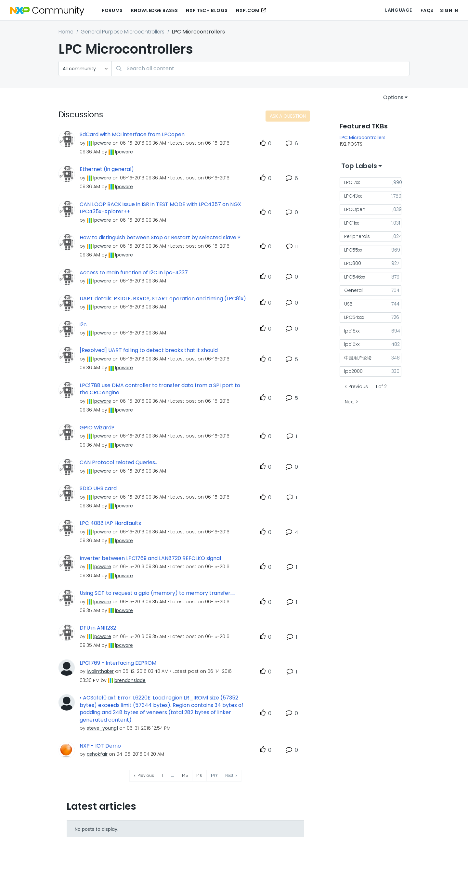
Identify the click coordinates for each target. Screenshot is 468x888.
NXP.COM (248, 10)
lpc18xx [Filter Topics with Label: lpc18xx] (351, 331)
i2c (83, 324)
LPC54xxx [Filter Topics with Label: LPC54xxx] (354, 317)
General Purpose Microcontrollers (122, 31)
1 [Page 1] (162, 775)
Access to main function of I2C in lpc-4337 (134, 272)
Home (65, 31)
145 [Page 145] (185, 775)
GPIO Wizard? (97, 427)
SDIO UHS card (98, 488)
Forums (112, 10)
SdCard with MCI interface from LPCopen (132, 134)
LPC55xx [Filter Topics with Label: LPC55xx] (353, 250)
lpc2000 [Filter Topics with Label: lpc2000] (353, 371)
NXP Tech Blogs (207, 10)
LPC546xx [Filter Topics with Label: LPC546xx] (354, 277)
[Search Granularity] (85, 68)
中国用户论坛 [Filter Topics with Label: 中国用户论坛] (357, 358)
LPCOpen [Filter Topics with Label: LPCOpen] (354, 209)
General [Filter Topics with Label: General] (353, 290)
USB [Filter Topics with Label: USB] (348, 304)
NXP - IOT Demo (100, 746)
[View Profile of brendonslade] (130, 680)
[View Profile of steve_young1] (102, 728)
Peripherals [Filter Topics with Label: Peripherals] (357, 236)
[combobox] (260, 68)
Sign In (449, 10)
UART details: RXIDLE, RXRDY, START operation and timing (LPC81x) (163, 298)
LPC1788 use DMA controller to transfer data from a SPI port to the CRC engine (160, 389)
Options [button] (393, 97)
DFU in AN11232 (98, 628)
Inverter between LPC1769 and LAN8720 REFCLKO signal (150, 558)
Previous (358, 386)
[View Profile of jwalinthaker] (100, 671)
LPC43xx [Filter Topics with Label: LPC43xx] (353, 196)
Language (398, 10)
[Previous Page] (144, 775)
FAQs (427, 10)
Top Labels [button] (359, 165)
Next (349, 401)
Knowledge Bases (154, 10)
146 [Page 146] (199, 775)
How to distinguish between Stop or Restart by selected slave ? (160, 237)
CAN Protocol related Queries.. (118, 462)
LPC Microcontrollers (362, 137)
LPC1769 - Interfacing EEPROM (118, 663)
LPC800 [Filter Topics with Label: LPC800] (352, 263)
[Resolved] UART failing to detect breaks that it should (149, 350)
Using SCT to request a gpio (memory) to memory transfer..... (157, 593)
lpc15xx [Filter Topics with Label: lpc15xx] (351, 344)
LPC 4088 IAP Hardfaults (110, 523)
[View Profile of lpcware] (102, 143)
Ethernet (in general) (107, 169)
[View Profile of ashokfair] (97, 754)
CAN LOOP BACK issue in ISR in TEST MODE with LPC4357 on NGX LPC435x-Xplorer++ (160, 208)
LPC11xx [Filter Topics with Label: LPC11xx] (351, 223)
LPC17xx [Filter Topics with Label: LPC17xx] (352, 182)
